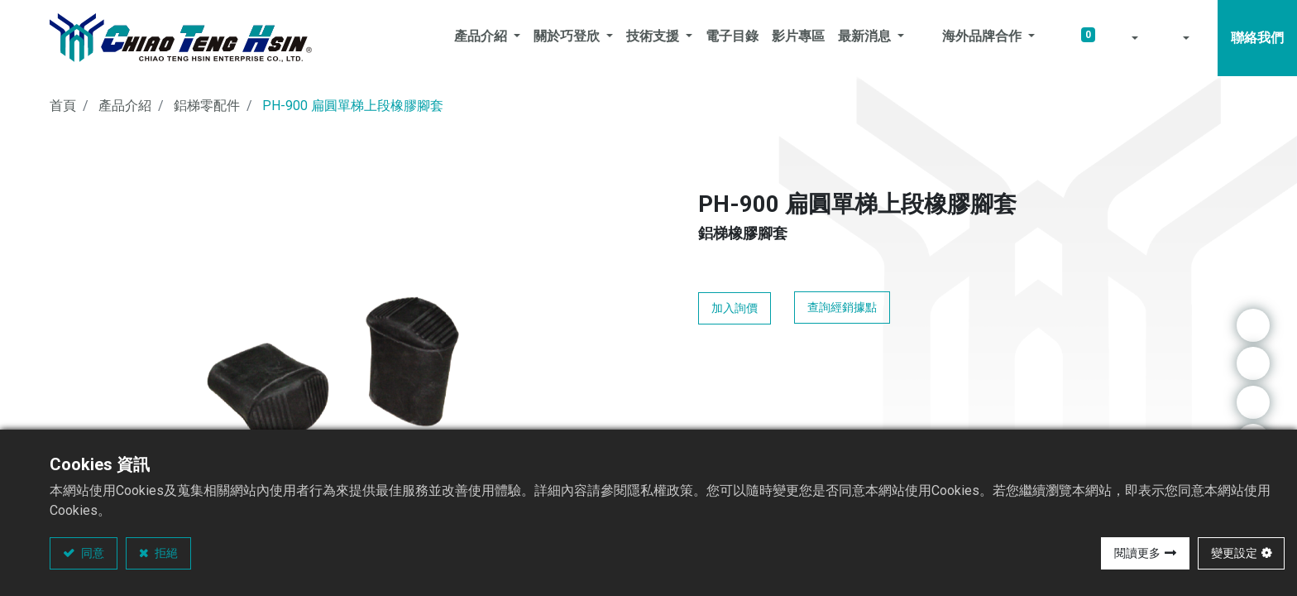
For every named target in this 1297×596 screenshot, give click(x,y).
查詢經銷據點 (842, 307)
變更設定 (1234, 553)
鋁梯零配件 (207, 105)
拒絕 (165, 553)
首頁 (63, 105)
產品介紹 (124, 105)
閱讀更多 (1137, 553)
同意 (91, 553)
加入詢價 (734, 308)
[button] (1123, 38)
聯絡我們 (1257, 38)
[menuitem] (732, 38)
